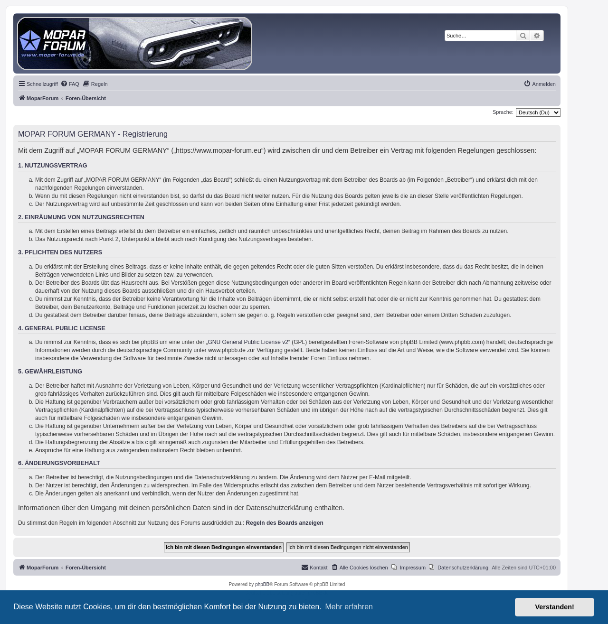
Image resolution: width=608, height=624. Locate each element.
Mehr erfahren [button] (349, 607)
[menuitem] (69, 84)
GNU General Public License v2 (248, 342)
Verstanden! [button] (554, 607)
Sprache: (503, 112)
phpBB (262, 584)
